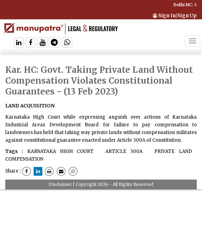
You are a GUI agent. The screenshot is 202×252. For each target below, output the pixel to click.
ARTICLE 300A (122, 151)
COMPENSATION (24, 159)
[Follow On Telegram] (54, 43)
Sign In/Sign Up (175, 16)
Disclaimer (60, 184)
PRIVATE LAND (171, 151)
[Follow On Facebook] (30, 43)
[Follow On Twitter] (42, 43)
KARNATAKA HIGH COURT (60, 151)
